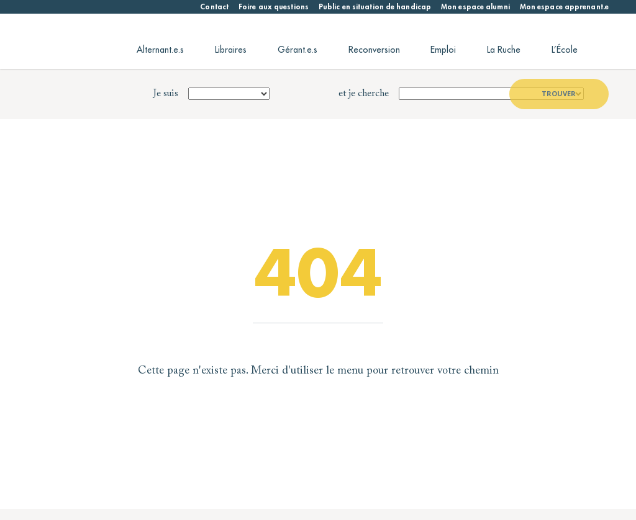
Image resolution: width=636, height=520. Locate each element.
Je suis (165, 94)
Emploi (443, 49)
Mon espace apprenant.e (564, 7)
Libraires (231, 49)
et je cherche (363, 94)
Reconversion (374, 49)
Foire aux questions (273, 7)
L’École (565, 49)
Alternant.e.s (160, 49)
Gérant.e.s (297, 49)
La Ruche (503, 49)
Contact (214, 7)
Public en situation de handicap (375, 7)
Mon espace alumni (475, 7)
